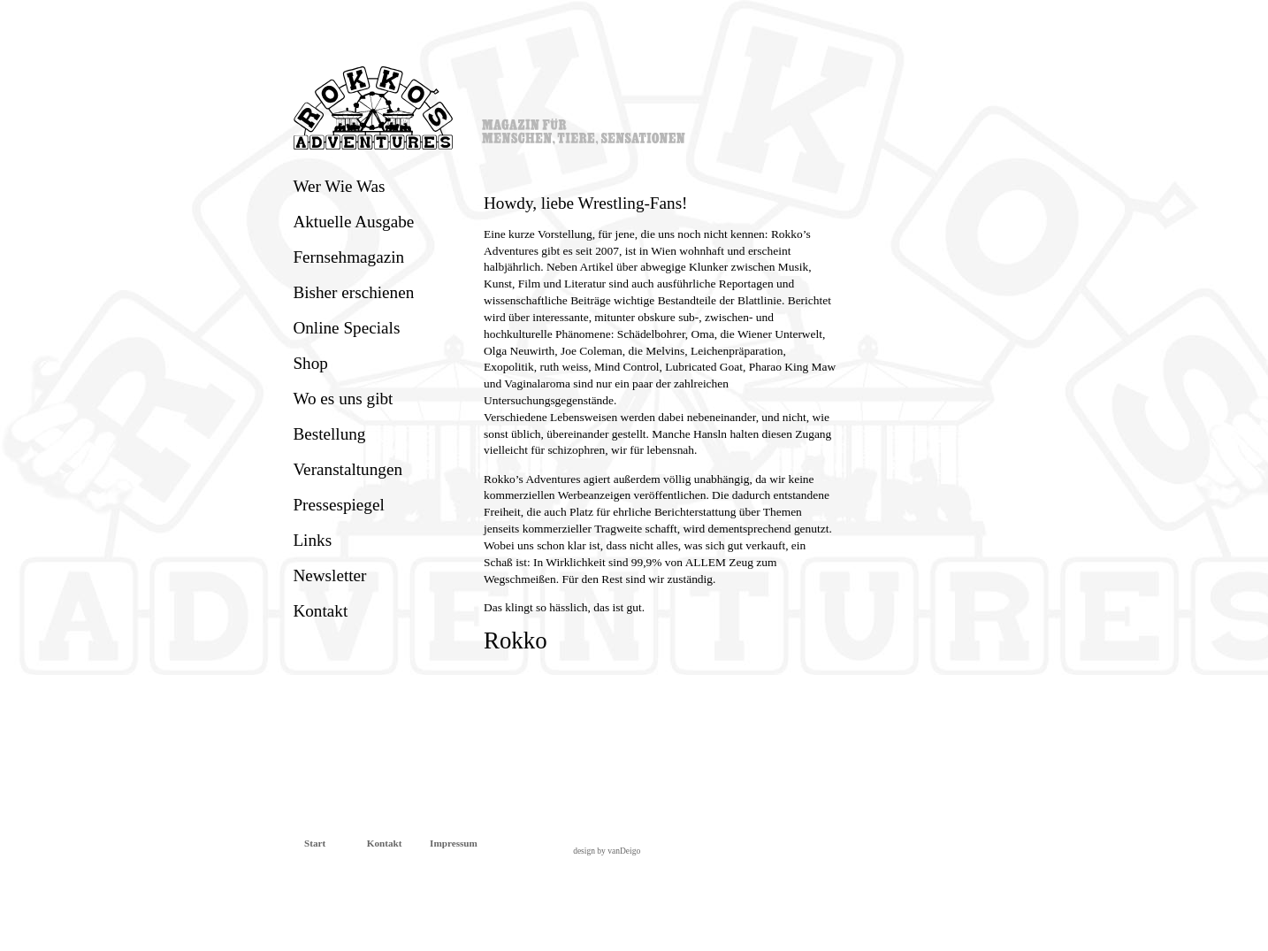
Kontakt (320, 611)
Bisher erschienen (353, 292)
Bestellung (329, 434)
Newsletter (329, 575)
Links (312, 540)
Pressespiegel (338, 504)
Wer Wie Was (339, 186)
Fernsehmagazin (348, 257)
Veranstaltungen (347, 469)
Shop (310, 363)
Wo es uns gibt (343, 398)
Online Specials (346, 327)
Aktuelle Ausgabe (353, 221)
